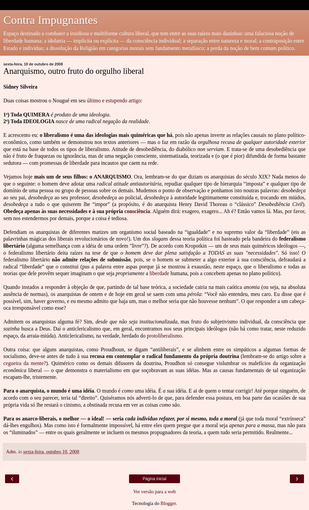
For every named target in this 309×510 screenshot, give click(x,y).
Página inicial (155, 478)
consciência (137, 211)
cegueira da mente (23, 363)
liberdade (159, 273)
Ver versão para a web (154, 491)
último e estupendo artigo (114, 100)
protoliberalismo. (165, 336)
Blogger (168, 503)
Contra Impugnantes (50, 19)
